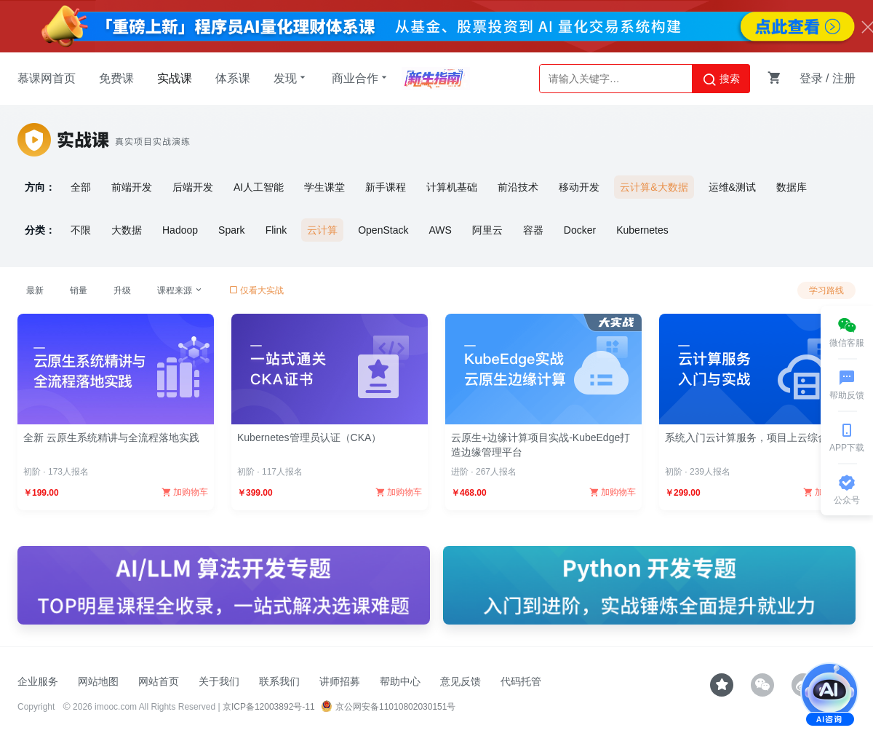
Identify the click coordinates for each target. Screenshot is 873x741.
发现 (291, 77)
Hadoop (180, 230)
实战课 (174, 78)
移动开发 (579, 187)
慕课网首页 (46, 78)
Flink (276, 230)
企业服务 (37, 681)
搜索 (721, 79)
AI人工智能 (259, 187)
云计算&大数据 (653, 187)
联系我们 (279, 681)
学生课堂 (324, 187)
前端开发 (131, 187)
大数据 (126, 230)
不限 (81, 230)
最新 (35, 290)
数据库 (791, 187)
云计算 (322, 230)
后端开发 (192, 187)
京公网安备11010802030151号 (388, 707)
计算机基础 (451, 187)
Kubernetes (642, 230)
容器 (533, 230)
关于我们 (219, 681)
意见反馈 (460, 681)
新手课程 (385, 187)
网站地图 (98, 681)
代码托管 (521, 681)
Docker (580, 230)
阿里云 (487, 230)
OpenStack (383, 230)
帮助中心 (400, 681)
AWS (439, 230)
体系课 (232, 78)
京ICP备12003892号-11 (269, 707)
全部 (81, 187)
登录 (811, 78)
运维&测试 (732, 187)
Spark (231, 230)
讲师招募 (339, 681)
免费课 (116, 78)
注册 (844, 78)
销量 (78, 290)
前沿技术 (518, 187)
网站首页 (158, 681)
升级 (122, 290)
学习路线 (826, 290)
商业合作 (361, 77)
